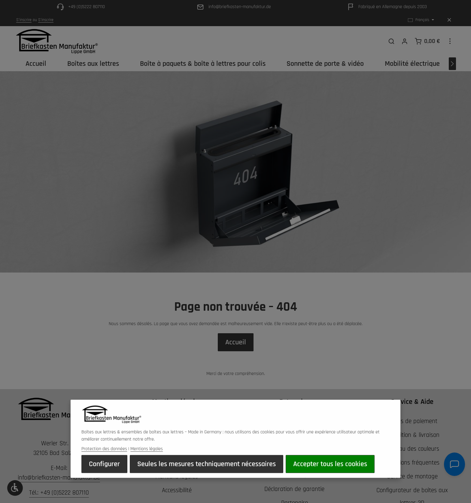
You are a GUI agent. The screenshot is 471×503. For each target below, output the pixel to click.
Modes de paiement (412, 421)
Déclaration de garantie (294, 489)
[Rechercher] (391, 41)
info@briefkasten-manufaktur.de (59, 478)
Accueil (235, 342)
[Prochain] (452, 63)
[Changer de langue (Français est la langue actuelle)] (421, 20)
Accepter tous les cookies (330, 474)
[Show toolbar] (15, 488)
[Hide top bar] (449, 20)
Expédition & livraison (412, 435)
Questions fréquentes (412, 463)
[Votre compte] (405, 41)
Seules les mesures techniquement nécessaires (206, 474)
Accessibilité (177, 490)
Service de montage (412, 476)
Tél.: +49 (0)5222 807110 (59, 493)
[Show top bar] (450, 41)
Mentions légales (146, 459)
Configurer (104, 474)
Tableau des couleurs (412, 449)
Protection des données (104, 459)
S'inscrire (24, 20)
